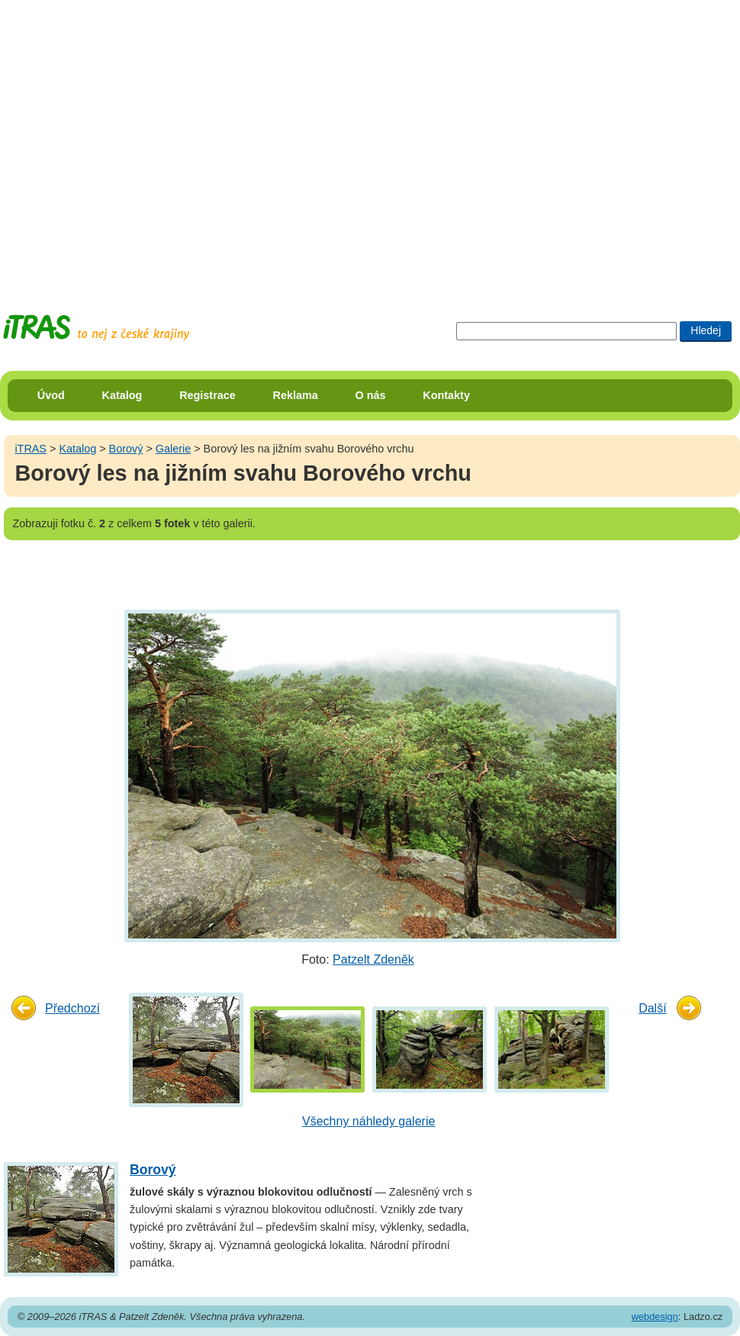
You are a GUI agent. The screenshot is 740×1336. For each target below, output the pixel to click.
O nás (371, 395)
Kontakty (446, 395)
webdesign (655, 1316)
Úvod (51, 395)
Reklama (295, 395)
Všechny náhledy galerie (368, 1121)
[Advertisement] (143, 143)
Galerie (173, 449)
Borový (126, 449)
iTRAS (30, 449)
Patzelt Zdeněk (373, 959)
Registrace (207, 395)
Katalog (122, 395)
